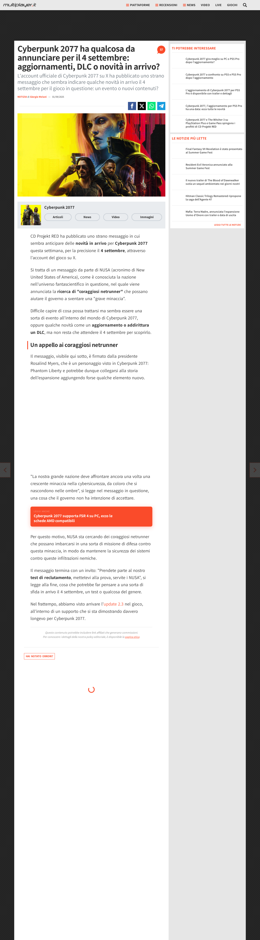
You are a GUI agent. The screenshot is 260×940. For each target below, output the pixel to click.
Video (205, 5)
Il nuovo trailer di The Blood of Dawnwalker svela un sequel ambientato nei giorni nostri (213, 182)
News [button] (189, 5)
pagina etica (132, 642)
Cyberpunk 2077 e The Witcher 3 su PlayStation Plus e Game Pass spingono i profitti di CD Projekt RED (210, 123)
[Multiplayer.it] (19, 5)
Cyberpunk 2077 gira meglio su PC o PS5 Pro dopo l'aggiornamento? (212, 60)
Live (218, 5)
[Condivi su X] (142, 106)
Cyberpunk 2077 (59, 207)
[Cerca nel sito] (245, 5)
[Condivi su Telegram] (161, 106)
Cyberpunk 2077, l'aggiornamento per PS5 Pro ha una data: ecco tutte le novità (214, 107)
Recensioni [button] (166, 5)
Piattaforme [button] (138, 5)
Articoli (58, 217)
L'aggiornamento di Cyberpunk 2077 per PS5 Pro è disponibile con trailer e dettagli (213, 91)
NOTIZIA (22, 96)
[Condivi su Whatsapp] (151, 106)
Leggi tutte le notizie (227, 224)
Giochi (232, 5)
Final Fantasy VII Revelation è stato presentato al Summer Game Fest (214, 150)
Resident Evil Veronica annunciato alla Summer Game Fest (209, 166)
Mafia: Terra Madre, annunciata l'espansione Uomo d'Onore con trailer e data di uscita (212, 213)
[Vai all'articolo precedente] (255, 470)
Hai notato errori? (39, 661)
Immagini (147, 217)
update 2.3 (114, 609)
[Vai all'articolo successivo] (5, 470)
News (87, 217)
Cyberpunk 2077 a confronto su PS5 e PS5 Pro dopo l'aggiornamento (213, 76)
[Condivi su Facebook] (132, 106)
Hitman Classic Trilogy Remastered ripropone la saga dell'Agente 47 (213, 197)
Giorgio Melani (38, 96)
